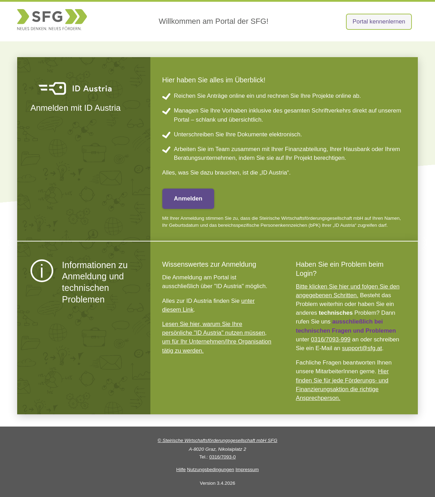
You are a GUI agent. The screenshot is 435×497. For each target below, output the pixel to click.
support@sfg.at (362, 348)
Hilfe (181, 469)
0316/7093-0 (222, 456)
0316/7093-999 (331, 339)
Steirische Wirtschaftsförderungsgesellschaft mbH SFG (217, 440)
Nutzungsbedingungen (210, 469)
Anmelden (188, 198)
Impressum (247, 469)
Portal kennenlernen (379, 21)
